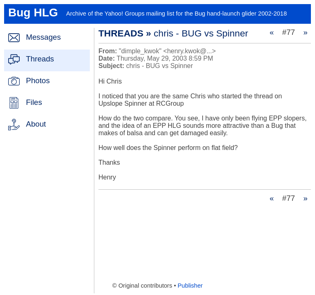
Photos (38, 80)
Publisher (190, 285)
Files (34, 102)
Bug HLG (33, 12)
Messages (43, 37)
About (36, 124)
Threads (40, 58)
